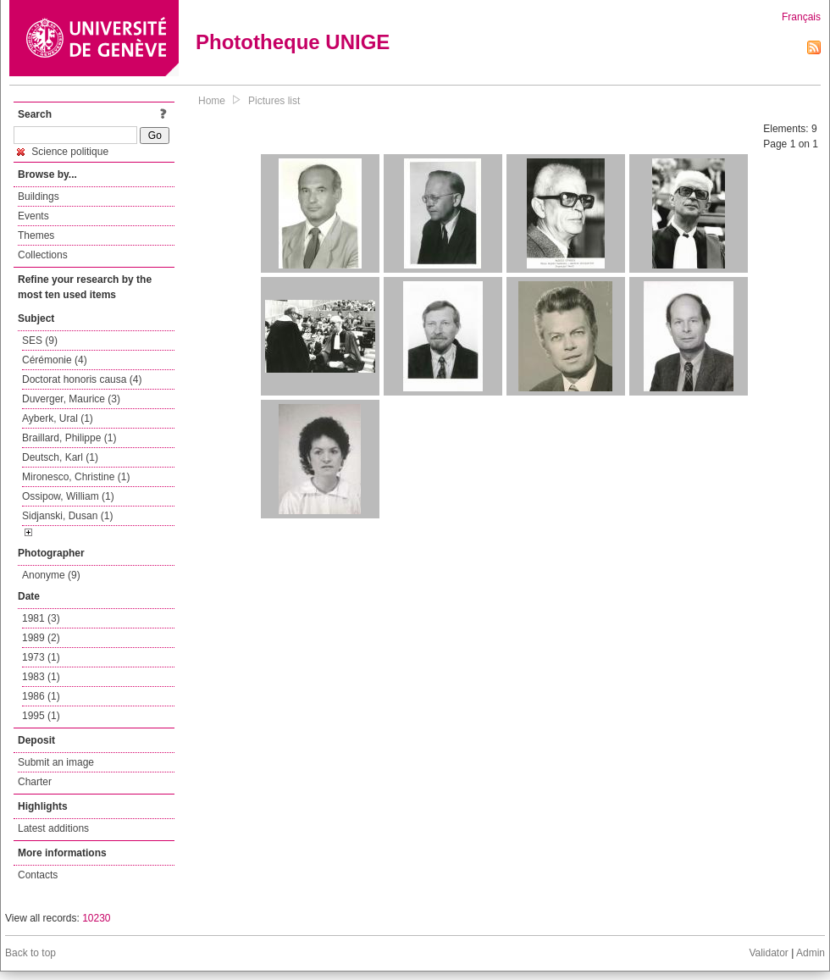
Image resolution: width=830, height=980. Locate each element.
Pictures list (274, 101)
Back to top (30, 953)
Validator (768, 953)
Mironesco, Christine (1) (76, 477)
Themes (36, 235)
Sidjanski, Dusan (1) (67, 516)
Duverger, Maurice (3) (71, 399)
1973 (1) (41, 657)
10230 (96, 918)
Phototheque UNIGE (293, 41)
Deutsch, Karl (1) (60, 457)
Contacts (38, 875)
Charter (35, 782)
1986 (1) (41, 696)
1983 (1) (41, 677)
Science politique (62, 152)
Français (801, 17)
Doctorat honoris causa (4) (81, 379)
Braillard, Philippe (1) (69, 438)
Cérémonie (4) (54, 360)
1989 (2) (41, 638)
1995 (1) (41, 716)
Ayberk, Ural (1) (57, 418)
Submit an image (56, 762)
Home (211, 101)
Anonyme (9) (51, 575)
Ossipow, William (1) (68, 496)
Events (33, 216)
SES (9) (40, 340)
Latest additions (53, 828)
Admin (810, 953)
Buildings (38, 196)
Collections (43, 255)
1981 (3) (41, 618)
